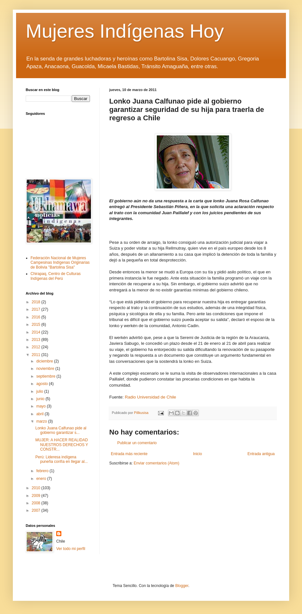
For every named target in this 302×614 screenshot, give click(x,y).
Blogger (181, 585)
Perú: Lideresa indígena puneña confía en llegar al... (61, 459)
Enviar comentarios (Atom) (156, 463)
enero (41, 478)
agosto (42, 383)
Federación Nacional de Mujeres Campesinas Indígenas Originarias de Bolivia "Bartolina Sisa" (60, 263)
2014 (36, 332)
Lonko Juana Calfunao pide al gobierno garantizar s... (60, 430)
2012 (36, 347)
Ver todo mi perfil (70, 548)
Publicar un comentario (137, 443)
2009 (36, 495)
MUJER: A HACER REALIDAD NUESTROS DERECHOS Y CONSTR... (61, 445)
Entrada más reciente (129, 454)
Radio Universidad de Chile (150, 397)
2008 (36, 503)
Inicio (197, 454)
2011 (36, 355)
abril (40, 414)
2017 (36, 309)
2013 (36, 339)
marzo (42, 421)
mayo (41, 406)
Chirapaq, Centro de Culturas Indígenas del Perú (56, 275)
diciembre (45, 361)
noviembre (45, 368)
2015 (36, 324)
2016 (36, 317)
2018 (36, 302)
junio (41, 399)
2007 (36, 510)
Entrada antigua (261, 454)
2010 (36, 488)
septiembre (46, 376)
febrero (42, 471)
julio (40, 391)
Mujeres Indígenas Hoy (125, 31)
